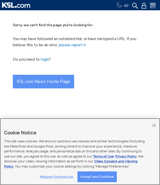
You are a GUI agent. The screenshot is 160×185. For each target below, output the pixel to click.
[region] (80, 151)
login (45, 59)
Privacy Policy (126, 156)
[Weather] (122, 5)
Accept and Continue (97, 177)
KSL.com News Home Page (43, 81)
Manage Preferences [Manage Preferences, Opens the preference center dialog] (56, 177)
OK (154, 125)
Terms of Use (103, 156)
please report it (72, 45)
